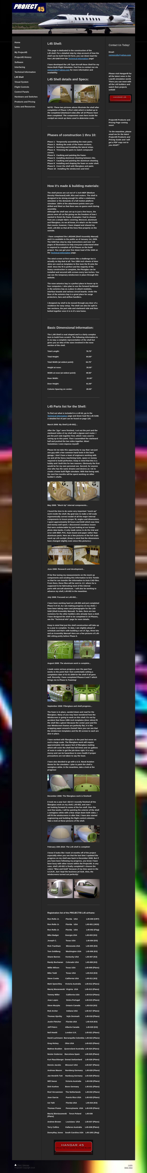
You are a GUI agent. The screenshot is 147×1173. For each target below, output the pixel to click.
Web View (128, 1168)
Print (18, 1165)
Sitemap (26, 1165)
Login (130, 1165)
